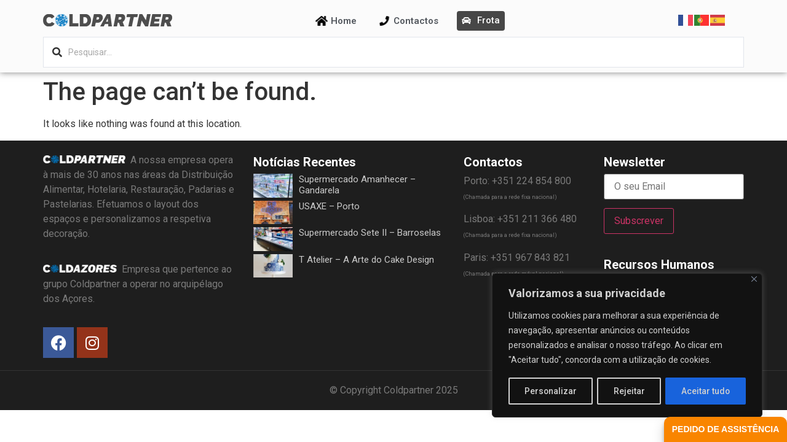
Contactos (416, 20)
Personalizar (550, 391)
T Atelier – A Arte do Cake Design (366, 259)
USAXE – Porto (329, 206)
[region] (627, 345)
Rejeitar (629, 391)
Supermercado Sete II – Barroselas (370, 232)
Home (344, 20)
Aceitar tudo (705, 391)
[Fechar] (754, 279)
